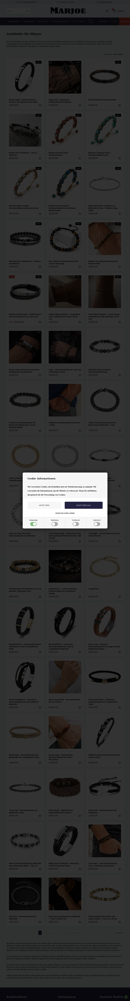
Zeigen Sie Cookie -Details (65, 513)
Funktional (76, 522)
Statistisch (97, 522)
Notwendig (33, 522)
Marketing (54, 522)
